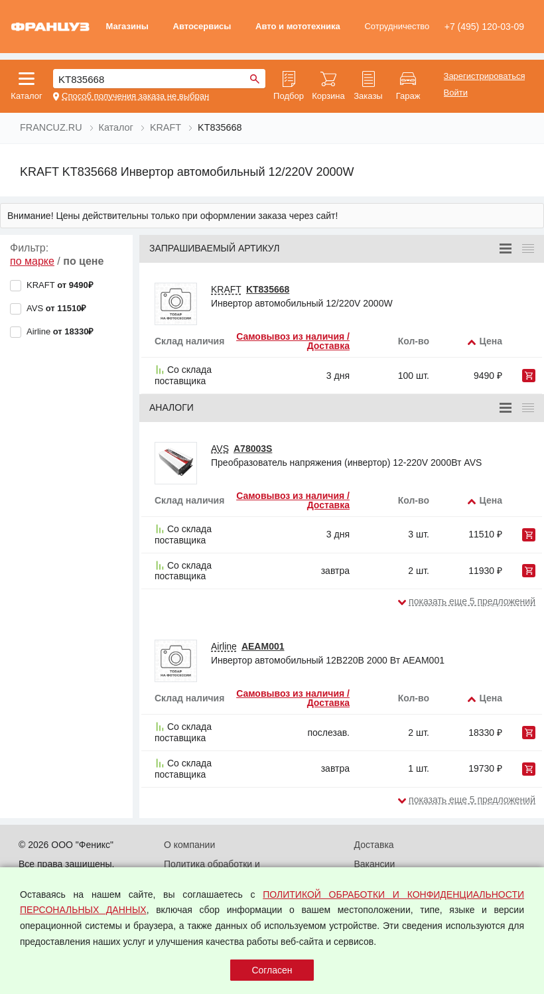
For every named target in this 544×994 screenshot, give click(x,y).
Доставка (374, 844)
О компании (189, 844)
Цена (491, 341)
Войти (456, 93)
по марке (32, 261)
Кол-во (413, 341)
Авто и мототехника (297, 26)
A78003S (253, 448)
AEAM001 (263, 646)
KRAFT (226, 289)
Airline (224, 646)
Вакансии (374, 864)
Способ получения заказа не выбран (135, 96)
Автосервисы (202, 26)
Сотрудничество (396, 26)
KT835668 (267, 289)
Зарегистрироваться (484, 76)
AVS (220, 448)
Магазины (126, 26)
